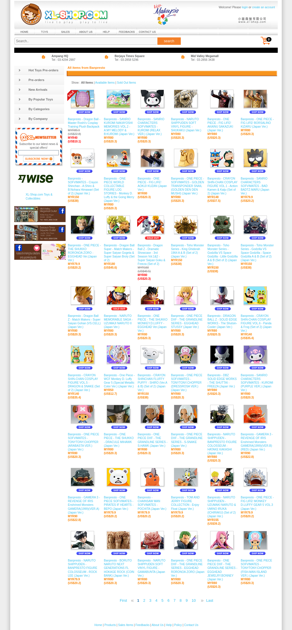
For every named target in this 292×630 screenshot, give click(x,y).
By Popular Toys (35, 99)
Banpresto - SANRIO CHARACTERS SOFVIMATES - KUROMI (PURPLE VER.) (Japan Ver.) (257, 382)
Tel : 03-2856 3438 (203, 59)
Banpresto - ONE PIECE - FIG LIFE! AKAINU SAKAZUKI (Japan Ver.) (222, 125)
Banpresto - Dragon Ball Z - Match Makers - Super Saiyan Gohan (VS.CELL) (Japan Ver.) (84, 321)
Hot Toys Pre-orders (38, 70)
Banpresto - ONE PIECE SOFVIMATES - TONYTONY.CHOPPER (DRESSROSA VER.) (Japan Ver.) (188, 382)
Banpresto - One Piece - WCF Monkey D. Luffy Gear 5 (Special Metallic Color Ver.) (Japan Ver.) (119, 380)
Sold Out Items (126, 82)
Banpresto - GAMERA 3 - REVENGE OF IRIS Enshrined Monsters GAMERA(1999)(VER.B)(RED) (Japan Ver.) (257, 442)
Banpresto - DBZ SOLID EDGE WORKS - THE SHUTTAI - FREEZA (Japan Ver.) (222, 380)
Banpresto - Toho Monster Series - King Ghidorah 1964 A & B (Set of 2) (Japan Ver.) (188, 250)
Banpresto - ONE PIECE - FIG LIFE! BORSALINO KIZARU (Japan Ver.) (257, 123)
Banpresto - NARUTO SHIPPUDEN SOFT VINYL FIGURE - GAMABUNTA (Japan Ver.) (153, 568)
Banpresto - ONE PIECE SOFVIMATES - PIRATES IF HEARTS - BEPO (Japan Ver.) (119, 503)
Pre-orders (31, 80)
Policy (178, 625)
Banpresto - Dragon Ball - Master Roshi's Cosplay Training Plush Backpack (84, 126)
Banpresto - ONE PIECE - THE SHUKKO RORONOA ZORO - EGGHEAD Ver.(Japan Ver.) (84, 252)
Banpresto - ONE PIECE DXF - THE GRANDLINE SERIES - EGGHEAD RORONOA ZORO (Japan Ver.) (188, 568)
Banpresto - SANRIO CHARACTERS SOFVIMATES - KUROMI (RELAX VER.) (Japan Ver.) (153, 126)
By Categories (34, 109)
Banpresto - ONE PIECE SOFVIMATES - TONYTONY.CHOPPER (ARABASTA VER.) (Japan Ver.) (84, 442)
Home (98, 625)
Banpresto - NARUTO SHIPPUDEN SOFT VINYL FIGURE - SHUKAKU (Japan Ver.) (188, 125)
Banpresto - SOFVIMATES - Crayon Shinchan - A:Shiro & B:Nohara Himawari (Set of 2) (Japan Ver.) (84, 186)
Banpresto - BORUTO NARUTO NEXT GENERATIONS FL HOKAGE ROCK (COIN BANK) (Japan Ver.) (119, 568)
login (245, 7)
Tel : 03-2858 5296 (127, 59)
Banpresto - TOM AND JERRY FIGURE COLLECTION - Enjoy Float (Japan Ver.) (188, 503)
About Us (157, 625)
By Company (33, 119)
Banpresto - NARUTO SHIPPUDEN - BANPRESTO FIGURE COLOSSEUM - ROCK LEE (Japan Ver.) (84, 568)
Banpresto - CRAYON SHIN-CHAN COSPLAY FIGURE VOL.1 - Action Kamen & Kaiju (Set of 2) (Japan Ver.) (222, 186)
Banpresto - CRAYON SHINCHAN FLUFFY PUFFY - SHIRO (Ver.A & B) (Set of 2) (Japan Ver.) (153, 382)
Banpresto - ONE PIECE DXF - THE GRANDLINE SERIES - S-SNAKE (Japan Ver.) (188, 440)
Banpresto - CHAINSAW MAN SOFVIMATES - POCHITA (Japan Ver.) (153, 503)
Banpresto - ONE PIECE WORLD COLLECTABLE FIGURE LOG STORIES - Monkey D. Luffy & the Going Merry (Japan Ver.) (119, 190)
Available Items (105, 82)
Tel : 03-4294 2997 (64, 59)
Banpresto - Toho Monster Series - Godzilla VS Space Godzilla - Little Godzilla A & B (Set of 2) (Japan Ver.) (222, 254)
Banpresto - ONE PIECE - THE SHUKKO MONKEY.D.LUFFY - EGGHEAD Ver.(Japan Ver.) (153, 323)
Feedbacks (142, 625)
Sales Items (125, 625)
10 (194, 600)
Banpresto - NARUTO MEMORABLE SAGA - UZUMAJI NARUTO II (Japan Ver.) (119, 321)
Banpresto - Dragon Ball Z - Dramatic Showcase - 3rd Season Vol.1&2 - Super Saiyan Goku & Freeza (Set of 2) (153, 258)
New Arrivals (32, 89)
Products (110, 625)
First (123, 600)
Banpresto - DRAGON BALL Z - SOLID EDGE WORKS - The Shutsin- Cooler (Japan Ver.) (222, 321)
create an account (263, 7)
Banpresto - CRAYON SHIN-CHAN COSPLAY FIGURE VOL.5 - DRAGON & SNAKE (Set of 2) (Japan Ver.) (84, 382)
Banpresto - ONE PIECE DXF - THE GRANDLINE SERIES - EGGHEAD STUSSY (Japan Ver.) (188, 321)
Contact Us (191, 625)
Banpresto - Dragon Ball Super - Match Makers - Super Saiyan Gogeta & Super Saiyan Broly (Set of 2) (119, 252)
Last (209, 600)
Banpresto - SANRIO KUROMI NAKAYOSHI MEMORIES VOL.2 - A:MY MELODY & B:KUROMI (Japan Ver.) (119, 126)
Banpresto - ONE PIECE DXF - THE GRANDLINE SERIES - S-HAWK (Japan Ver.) (153, 440)
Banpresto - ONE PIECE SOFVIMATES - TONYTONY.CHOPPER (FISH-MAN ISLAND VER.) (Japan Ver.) (257, 568)
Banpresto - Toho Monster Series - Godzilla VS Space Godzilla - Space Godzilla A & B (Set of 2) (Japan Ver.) (257, 252)
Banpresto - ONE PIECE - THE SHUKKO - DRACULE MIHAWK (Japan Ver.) (119, 440)
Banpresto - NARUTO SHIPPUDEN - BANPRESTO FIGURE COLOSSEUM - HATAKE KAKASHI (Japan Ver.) (222, 444)
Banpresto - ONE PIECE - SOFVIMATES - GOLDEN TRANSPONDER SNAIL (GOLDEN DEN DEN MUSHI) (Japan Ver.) (188, 186)
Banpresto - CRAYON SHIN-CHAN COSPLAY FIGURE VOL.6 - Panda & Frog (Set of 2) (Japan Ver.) (257, 323)
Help (169, 625)
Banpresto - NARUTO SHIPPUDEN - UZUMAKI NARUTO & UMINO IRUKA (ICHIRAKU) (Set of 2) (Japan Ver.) (222, 507)
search (169, 41)
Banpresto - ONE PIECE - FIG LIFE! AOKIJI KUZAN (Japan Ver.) (153, 184)
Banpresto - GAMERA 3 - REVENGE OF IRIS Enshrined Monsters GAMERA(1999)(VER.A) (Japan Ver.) (84, 505)
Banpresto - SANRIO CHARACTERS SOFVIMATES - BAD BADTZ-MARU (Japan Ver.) (257, 186)
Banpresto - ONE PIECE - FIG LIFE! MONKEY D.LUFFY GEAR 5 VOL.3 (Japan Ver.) (257, 503)
